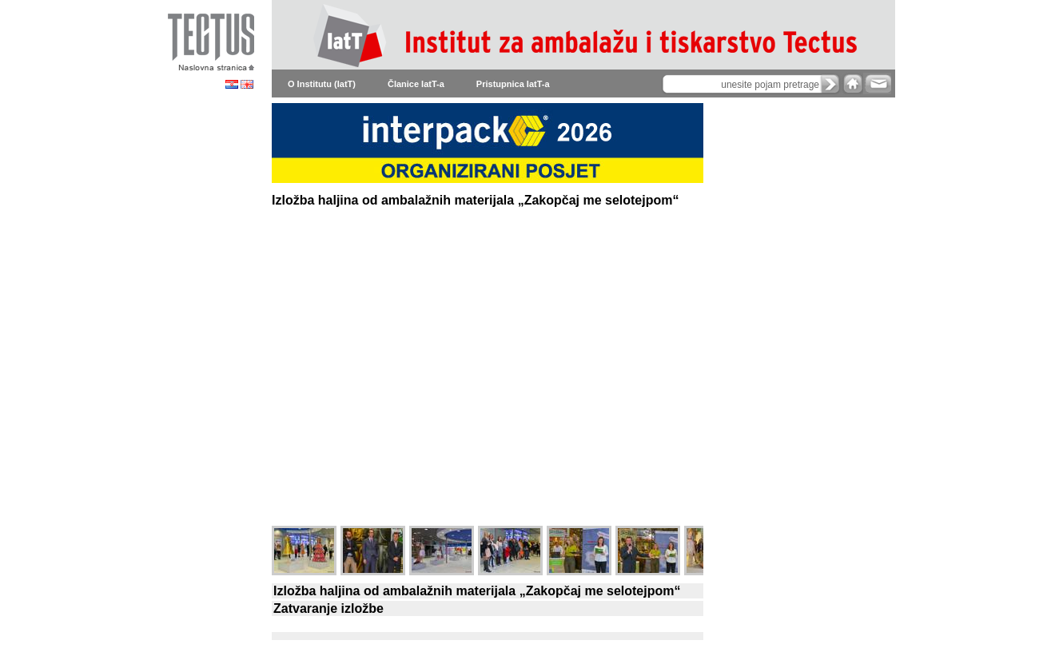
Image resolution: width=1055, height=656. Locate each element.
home (853, 83)
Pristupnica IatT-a (513, 84)
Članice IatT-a (416, 84)
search (830, 84)
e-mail (877, 83)
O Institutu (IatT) (322, 84)
